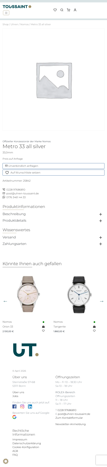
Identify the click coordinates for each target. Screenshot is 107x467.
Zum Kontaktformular (69, 417)
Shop (6, 24)
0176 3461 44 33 (14, 197)
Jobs (15, 396)
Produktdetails (14, 220)
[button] (69, 8)
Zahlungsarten (14, 244)
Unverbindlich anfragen (21, 165)
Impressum (19, 439)
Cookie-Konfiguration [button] (25, 447)
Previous (5, 301)
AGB (15, 450)
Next (101, 301)
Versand (9, 237)
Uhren (14, 24)
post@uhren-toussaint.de (21, 193)
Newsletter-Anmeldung (70, 424)
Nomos (24, 24)
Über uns (18, 392)
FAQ (15, 454)
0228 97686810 (14, 189)
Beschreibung (14, 214)
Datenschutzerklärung (26, 443)
